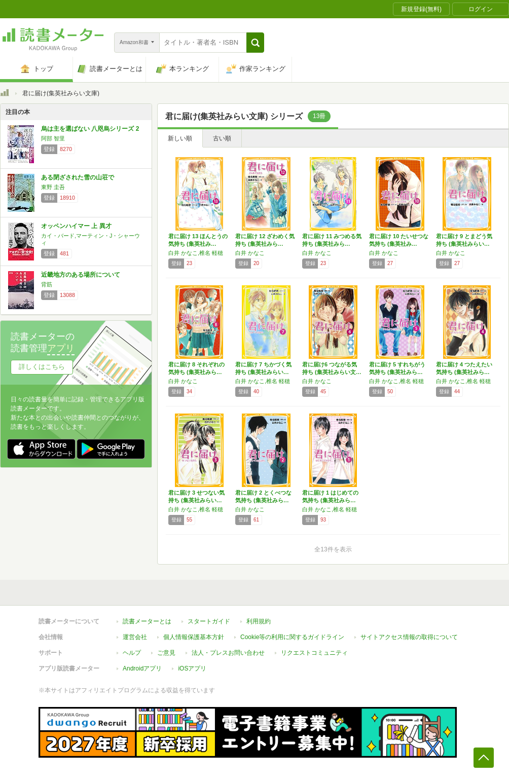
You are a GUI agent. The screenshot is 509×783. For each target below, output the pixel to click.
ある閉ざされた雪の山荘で (77, 177)
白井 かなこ (250, 253)
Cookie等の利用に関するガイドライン (292, 637)
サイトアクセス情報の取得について (409, 637)
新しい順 (180, 138)
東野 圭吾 (53, 187)
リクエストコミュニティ (314, 653)
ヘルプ (132, 653)
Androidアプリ (142, 668)
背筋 (46, 284)
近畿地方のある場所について (80, 274)
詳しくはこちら (42, 366)
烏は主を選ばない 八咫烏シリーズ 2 (90, 128)
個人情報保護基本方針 (193, 637)
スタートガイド (209, 621)
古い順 (222, 138)
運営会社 (135, 637)
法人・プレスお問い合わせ (228, 653)
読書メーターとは (147, 621)
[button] (255, 42)
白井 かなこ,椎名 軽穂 (195, 253)
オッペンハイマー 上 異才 (76, 226)
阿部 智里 (53, 138)
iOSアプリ (192, 668)
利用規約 (258, 621)
